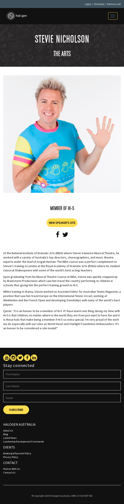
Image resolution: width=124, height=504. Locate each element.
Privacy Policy (10, 457)
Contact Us (9, 472)
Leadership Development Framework (23, 441)
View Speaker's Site (62, 223)
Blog (5, 434)
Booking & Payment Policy (17, 453)
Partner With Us (11, 468)
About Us (8, 430)
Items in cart (114, 4)
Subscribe (16, 410)
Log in (88, 4)
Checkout (99, 4)
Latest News (10, 437)
